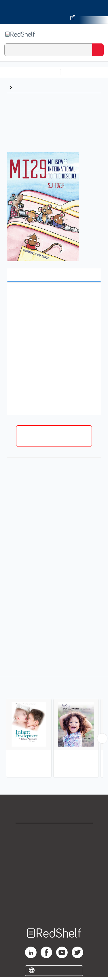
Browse (23, 87)
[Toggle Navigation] (98, 34)
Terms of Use (54, 870)
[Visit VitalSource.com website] (54, 12)
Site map (54, 909)
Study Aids (78, 72)
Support (54, 845)
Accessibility (54, 896)
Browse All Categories (30, 72)
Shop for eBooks (54, 832)
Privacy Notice (54, 858)
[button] (53, 296)
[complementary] (54, 728)
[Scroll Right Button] (102, 738)
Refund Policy (54, 883)
